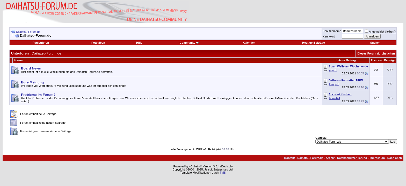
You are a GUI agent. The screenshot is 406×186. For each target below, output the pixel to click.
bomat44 (334, 98)
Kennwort (329, 36)
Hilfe (139, 42)
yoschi (333, 70)
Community (189, 42)
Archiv (330, 157)
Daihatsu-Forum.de (28, 31)
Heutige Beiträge (313, 42)
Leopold (334, 84)
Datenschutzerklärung (352, 157)
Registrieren (40, 42)
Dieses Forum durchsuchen (376, 53)
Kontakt (289, 157)
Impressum (377, 157)
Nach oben (394, 157)
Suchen (375, 42)
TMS (223, 172)
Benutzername (332, 31)
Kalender (249, 42)
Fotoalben (98, 42)
